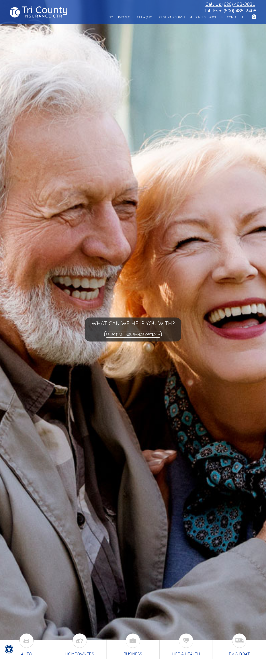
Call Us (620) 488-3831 (230, 4)
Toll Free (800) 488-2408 (230, 11)
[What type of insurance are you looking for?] (133, 334)
